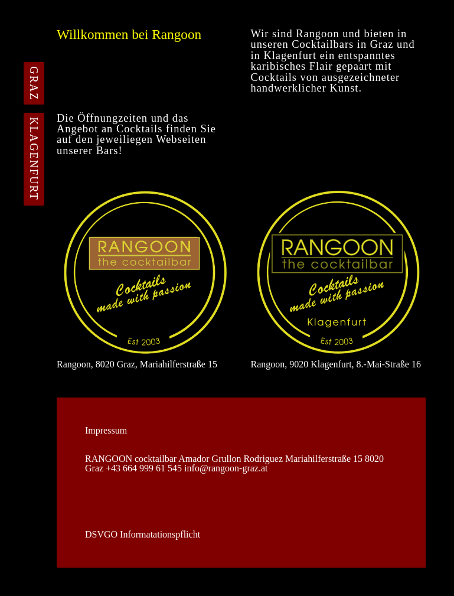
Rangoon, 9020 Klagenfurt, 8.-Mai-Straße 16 (338, 276)
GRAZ (34, 83)
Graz (382, 44)
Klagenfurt (289, 55)
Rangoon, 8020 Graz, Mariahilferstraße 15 (144, 276)
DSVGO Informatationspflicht (142, 534)
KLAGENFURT (34, 159)
